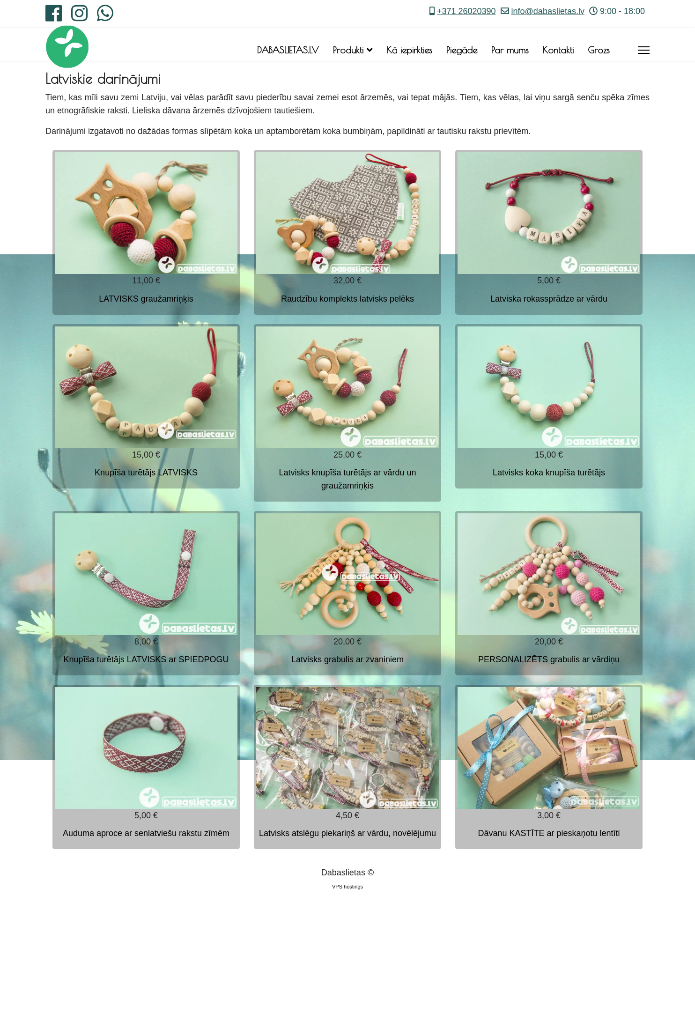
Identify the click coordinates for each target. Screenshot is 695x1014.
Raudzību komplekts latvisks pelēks (347, 298)
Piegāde (461, 49)
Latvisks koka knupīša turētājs (549, 472)
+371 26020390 (466, 11)
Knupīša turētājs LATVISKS (146, 472)
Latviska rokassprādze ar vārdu (548, 298)
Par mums (510, 49)
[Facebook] (53, 17)
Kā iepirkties (409, 49)
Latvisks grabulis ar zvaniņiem (347, 659)
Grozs (599, 49)
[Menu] (644, 50)
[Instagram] (79, 17)
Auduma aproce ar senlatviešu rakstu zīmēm (146, 833)
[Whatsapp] (105, 17)
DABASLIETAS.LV (288, 49)
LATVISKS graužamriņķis (146, 298)
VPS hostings (347, 886)
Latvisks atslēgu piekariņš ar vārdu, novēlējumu (347, 833)
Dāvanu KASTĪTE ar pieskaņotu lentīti (549, 833)
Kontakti (558, 49)
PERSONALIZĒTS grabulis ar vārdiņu (549, 659)
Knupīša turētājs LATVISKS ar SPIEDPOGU (146, 659)
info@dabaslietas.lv (547, 11)
